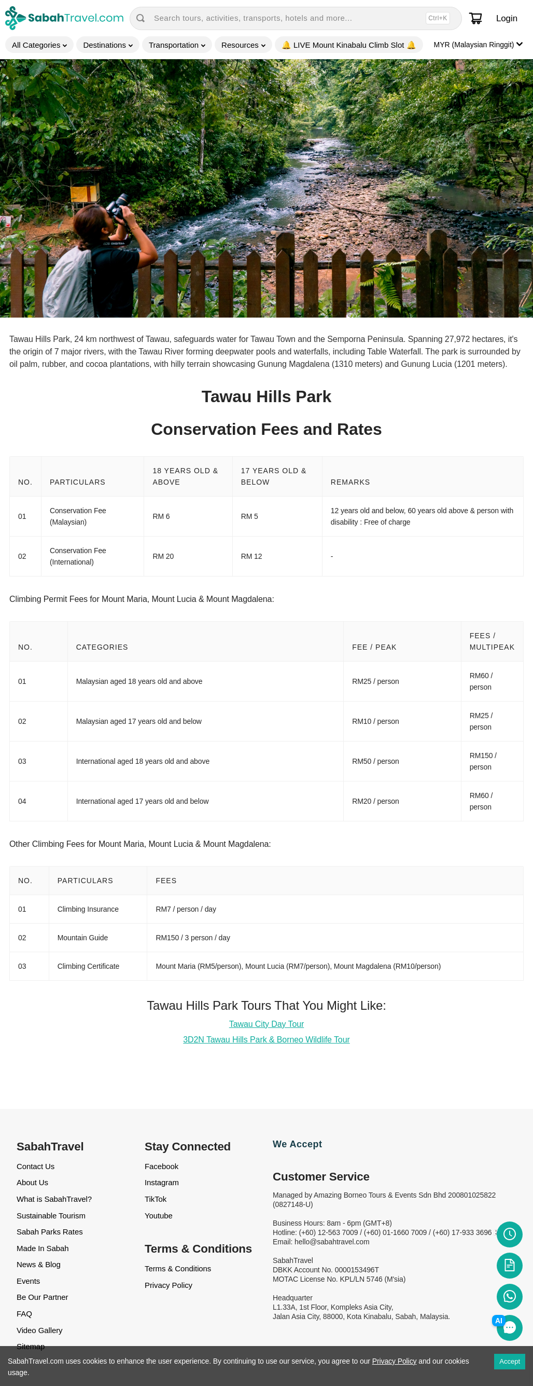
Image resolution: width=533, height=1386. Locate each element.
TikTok (155, 1199)
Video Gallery (39, 1330)
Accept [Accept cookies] (509, 1361)
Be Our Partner (42, 1297)
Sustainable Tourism (51, 1215)
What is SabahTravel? (54, 1199)
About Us (32, 1182)
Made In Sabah (42, 1248)
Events (28, 1281)
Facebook (161, 1166)
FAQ (24, 1313)
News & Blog (39, 1264)
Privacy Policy (168, 1285)
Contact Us (35, 1166)
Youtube (159, 1215)
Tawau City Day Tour (266, 1024)
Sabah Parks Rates (50, 1231)
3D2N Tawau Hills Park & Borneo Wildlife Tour (266, 1039)
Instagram (162, 1182)
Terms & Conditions (178, 1268)
